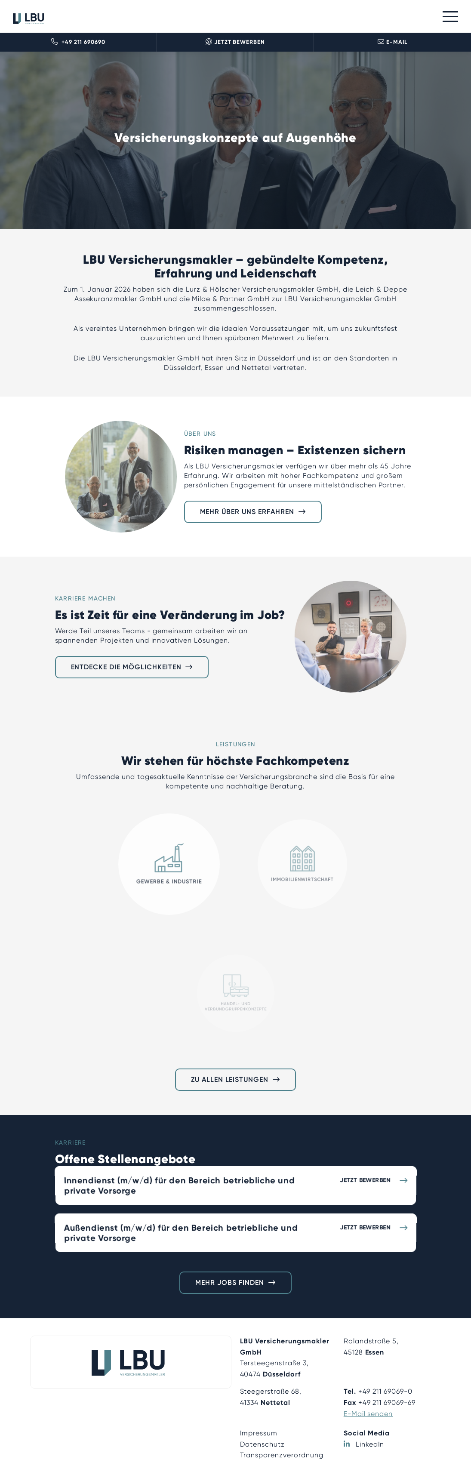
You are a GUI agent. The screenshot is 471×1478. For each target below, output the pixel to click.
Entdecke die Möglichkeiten (126, 667)
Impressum (259, 1433)
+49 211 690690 (78, 41)
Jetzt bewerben (235, 41)
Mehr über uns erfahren (247, 512)
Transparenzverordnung (281, 1455)
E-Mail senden (368, 1414)
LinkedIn (370, 1444)
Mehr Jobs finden (229, 1282)
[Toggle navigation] (450, 16)
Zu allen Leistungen (229, 1079)
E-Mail (392, 41)
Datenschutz (262, 1444)
